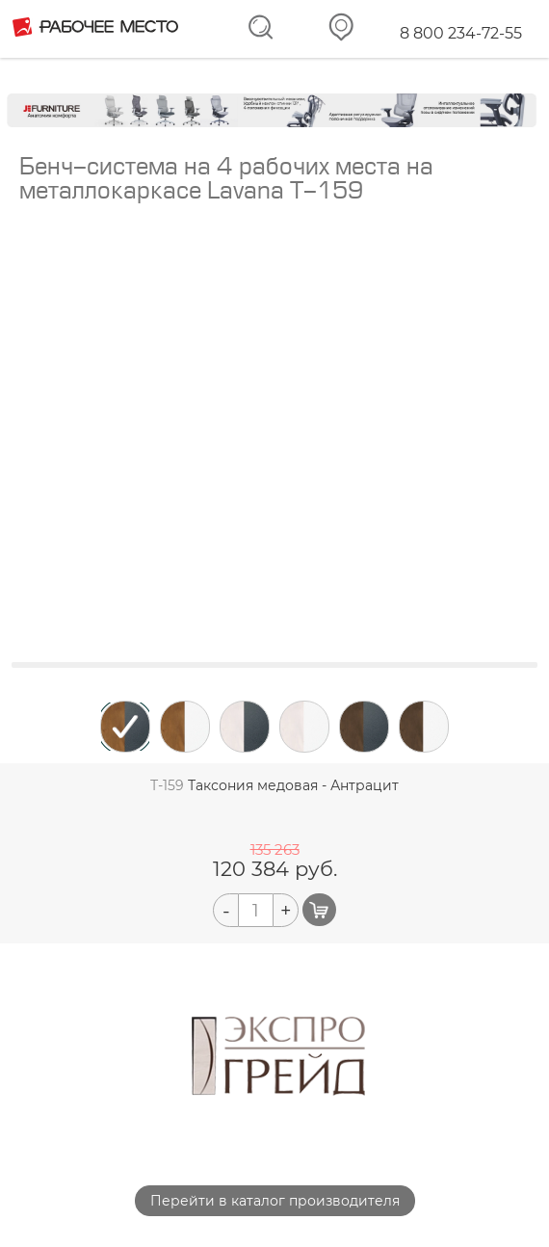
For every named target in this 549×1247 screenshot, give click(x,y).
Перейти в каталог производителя (275, 1200)
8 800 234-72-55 (461, 33)
